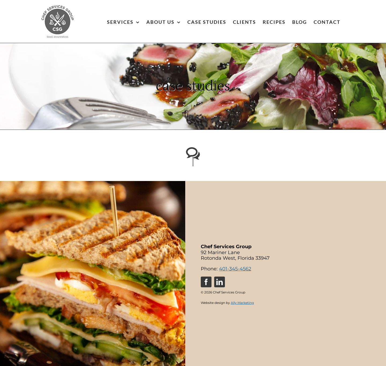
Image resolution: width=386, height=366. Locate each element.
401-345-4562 (235, 269)
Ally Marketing (242, 303)
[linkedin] (219, 282)
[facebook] (206, 282)
